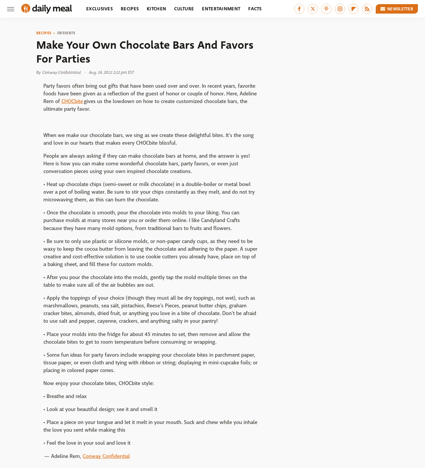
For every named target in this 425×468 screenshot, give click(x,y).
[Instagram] (340, 9)
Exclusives (99, 8)
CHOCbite (72, 101)
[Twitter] (313, 9)
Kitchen (156, 8)
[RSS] (367, 9)
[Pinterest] (326, 9)
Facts (255, 8)
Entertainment (221, 8)
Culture (184, 8)
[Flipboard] (354, 9)
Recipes (130, 8)
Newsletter (396, 9)
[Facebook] (299, 9)
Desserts (66, 33)
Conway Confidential (106, 456)
